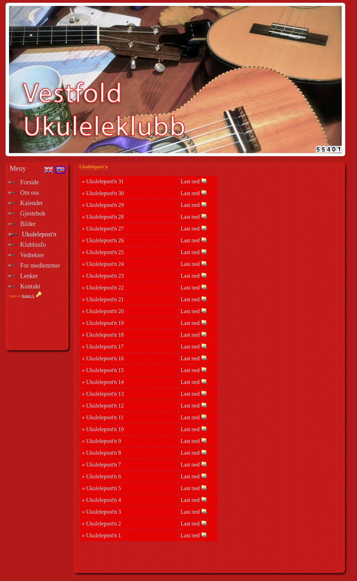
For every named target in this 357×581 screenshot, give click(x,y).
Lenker (29, 275)
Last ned (194, 181)
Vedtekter (32, 255)
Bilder (28, 223)
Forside (29, 182)
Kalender (31, 203)
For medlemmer (40, 265)
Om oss (29, 192)
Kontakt (30, 286)
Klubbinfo (33, 244)
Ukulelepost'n (39, 234)
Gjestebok (32, 213)
